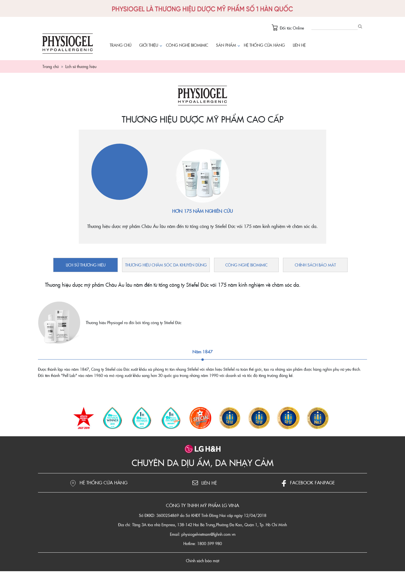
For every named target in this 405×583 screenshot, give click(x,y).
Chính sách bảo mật (315, 265)
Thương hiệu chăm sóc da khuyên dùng (166, 265)
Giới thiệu (148, 45)
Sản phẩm (227, 45)
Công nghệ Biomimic (187, 45)
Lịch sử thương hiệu (85, 265)
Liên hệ (299, 45)
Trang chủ (120, 45)
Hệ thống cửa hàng (264, 45)
